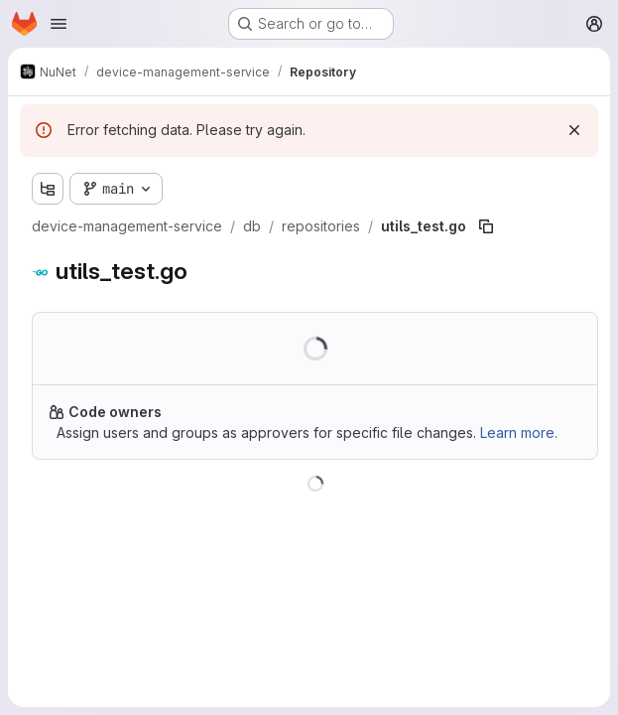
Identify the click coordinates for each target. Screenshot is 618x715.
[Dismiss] (574, 130)
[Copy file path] (486, 226)
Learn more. (518, 432)
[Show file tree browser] (47, 189)
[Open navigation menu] (58, 24)
